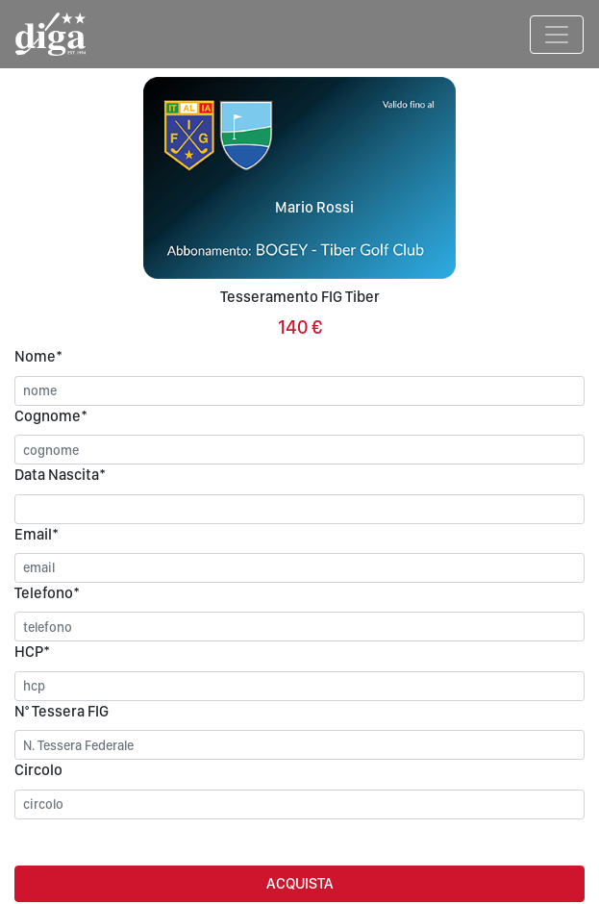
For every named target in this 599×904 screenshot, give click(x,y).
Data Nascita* (60, 474)
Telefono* (47, 593)
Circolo (38, 770)
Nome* (38, 356)
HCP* (32, 651)
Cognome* (50, 416)
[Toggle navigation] (557, 34)
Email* (36, 534)
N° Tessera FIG (61, 711)
